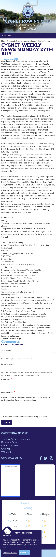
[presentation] (20, 408)
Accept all (24, 553)
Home (4, 41)
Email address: (8, 364)
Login (33, 2)
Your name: (6, 350)
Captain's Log (44, 41)
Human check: (7, 392)
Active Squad (30, 41)
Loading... (28, 503)
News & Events (15, 41)
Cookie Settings (10, 552)
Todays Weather (10, 466)
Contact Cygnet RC (11, 458)
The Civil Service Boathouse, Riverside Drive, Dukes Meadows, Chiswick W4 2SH (16, 445)
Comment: (6, 379)
